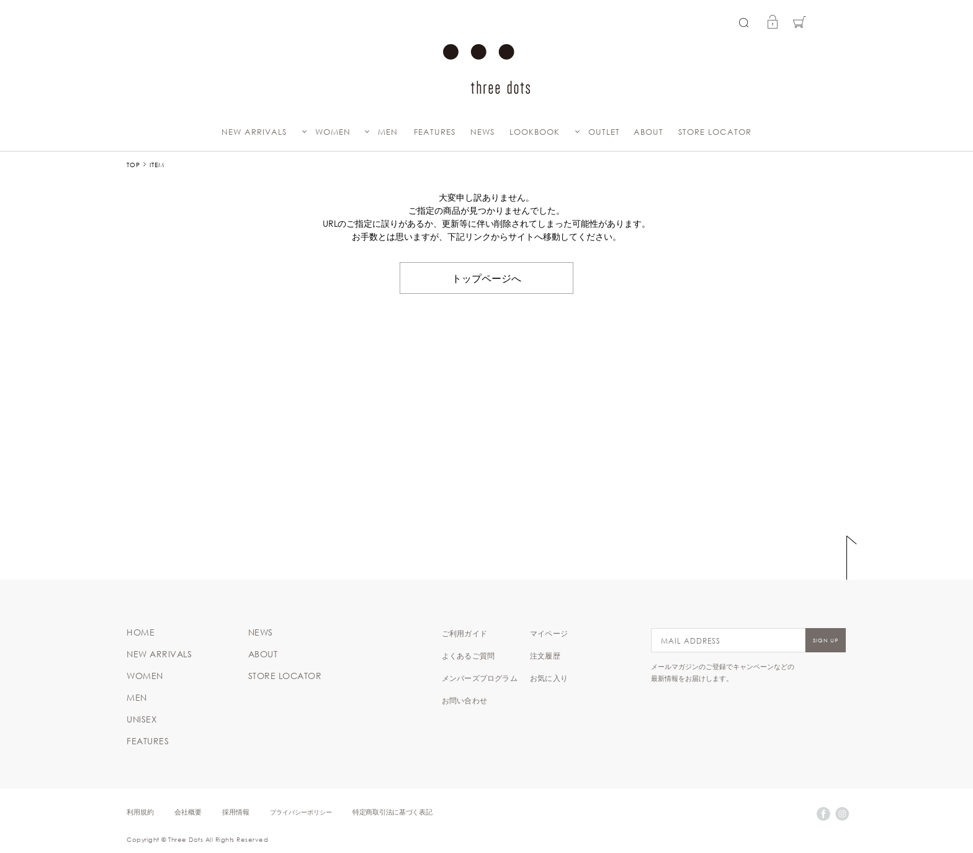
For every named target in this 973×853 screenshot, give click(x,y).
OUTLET (604, 132)
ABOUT (648, 132)
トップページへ (486, 277)
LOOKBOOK (534, 132)
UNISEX (142, 719)
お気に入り (549, 677)
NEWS (482, 132)
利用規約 (140, 811)
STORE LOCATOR (714, 132)
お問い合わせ (464, 700)
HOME (141, 632)
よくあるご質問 (468, 655)
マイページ (549, 633)
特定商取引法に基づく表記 (392, 811)
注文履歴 (545, 655)
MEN (388, 132)
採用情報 (235, 811)
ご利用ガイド (464, 633)
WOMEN (333, 132)
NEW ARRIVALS (254, 132)
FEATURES (434, 132)
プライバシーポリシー (301, 811)
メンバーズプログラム (480, 677)
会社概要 (188, 811)
